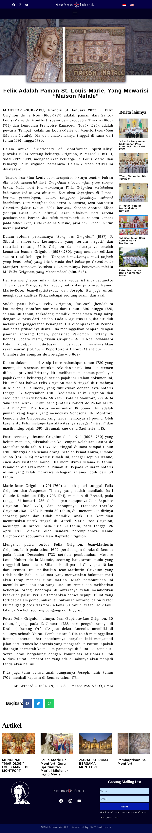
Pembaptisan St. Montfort (132, 762)
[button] (75, 13)
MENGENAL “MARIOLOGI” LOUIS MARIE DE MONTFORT (15, 765)
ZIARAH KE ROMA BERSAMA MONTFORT (93, 763)
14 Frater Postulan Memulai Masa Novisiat (130, 208)
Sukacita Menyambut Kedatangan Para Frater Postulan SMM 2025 (132, 145)
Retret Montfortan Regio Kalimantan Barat (130, 273)
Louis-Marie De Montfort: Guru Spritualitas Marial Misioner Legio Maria (54, 767)
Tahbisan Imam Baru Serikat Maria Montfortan (132, 240)
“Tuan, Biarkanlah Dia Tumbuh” (132, 177)
